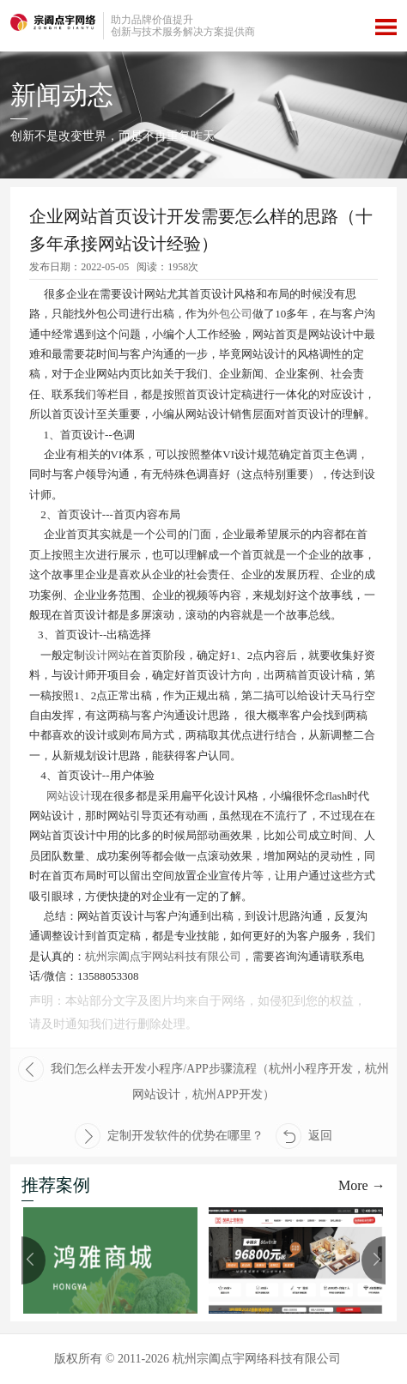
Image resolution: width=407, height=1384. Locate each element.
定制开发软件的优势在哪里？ (169, 1136)
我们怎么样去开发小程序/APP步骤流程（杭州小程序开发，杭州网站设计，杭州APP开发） (203, 1078)
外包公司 (230, 313)
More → (362, 1185)
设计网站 (107, 655)
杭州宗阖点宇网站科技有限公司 (163, 956)
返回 (304, 1136)
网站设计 (68, 795)
